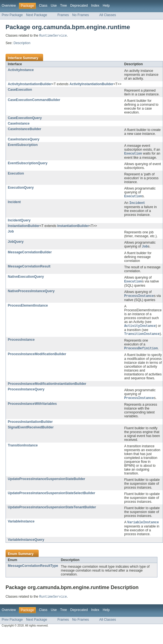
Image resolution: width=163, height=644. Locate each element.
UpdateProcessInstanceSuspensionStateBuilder (46, 482)
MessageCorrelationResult (29, 268)
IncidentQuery (19, 221)
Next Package (36, 15)
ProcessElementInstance (28, 307)
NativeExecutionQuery (26, 278)
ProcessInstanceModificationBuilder (37, 357)
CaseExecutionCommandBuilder (34, 100)
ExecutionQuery (21, 188)
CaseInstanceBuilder (24, 129)
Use (54, 5)
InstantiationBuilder (23, 227)
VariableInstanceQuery (26, 543)
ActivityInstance (21, 70)
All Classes (107, 15)
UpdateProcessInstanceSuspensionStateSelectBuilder (51, 496)
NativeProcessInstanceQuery (31, 293)
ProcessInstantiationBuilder (30, 425)
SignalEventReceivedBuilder (31, 430)
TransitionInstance (23, 448)
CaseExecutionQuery (25, 118)
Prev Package (12, 15)
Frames (63, 15)
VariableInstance (21, 524)
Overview (9, 5)
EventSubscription (23, 145)
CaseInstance (18, 124)
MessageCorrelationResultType (33, 569)
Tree (63, 5)
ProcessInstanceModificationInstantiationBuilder (47, 386)
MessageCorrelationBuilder (30, 254)
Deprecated (79, 5)
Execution (16, 174)
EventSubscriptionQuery (28, 164)
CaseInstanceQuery (23, 140)
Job (11, 232)
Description (21, 43)
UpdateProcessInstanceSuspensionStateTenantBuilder (52, 510)
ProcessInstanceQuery (26, 392)
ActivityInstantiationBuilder (30, 84)
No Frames (80, 15)
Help (106, 5)
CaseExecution (20, 90)
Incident (14, 203)
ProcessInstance (21, 342)
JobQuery (16, 243)
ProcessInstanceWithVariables (32, 407)
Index (95, 5)
